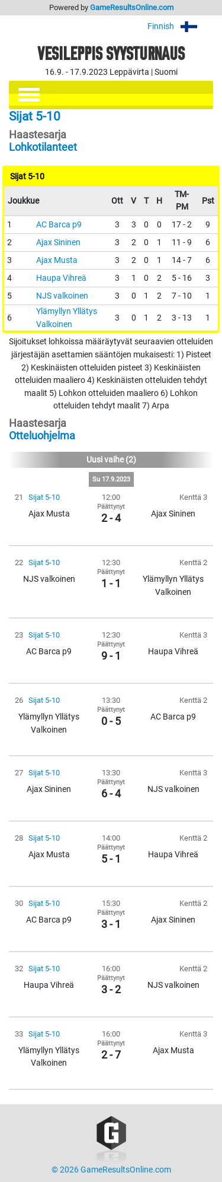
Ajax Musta (57, 260)
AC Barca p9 (59, 225)
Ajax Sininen (58, 242)
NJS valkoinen (62, 296)
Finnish (180, 26)
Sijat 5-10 (44, 497)
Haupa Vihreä (61, 278)
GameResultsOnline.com (131, 7)
